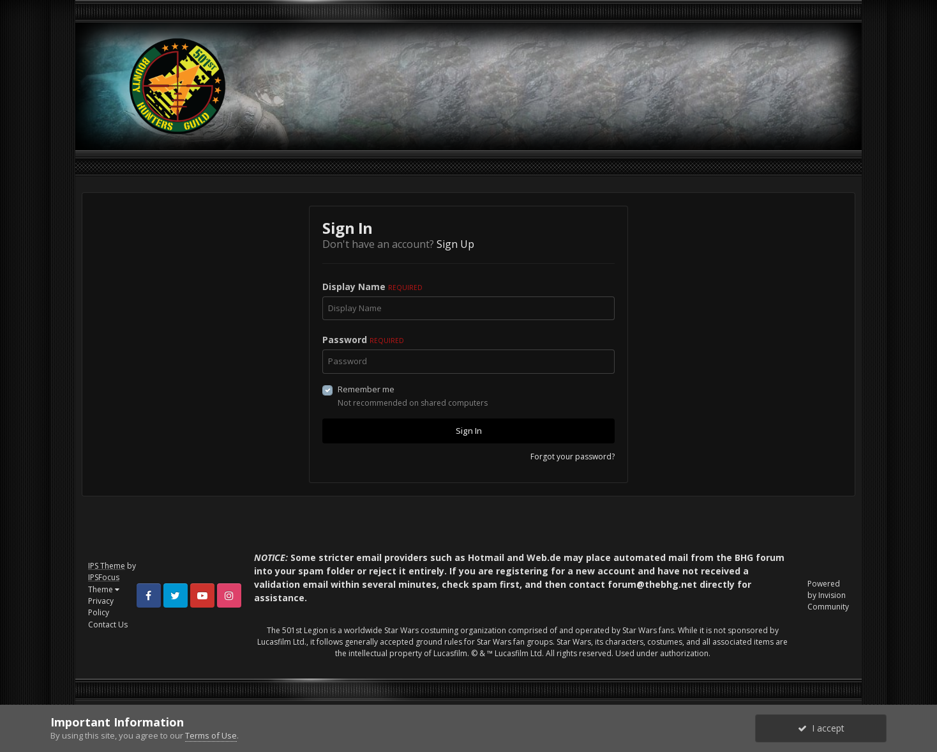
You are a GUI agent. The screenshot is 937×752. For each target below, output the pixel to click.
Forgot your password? (572, 456)
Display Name (372, 286)
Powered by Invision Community (828, 595)
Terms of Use (211, 735)
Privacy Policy (101, 606)
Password (363, 340)
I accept (821, 728)
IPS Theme (106, 565)
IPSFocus (103, 577)
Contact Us (108, 624)
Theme (103, 589)
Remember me (366, 389)
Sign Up (455, 244)
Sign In (469, 430)
